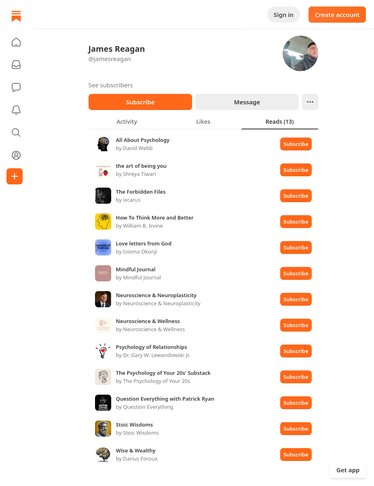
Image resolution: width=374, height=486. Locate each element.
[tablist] (203, 121)
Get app (347, 470)
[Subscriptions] (16, 64)
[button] (16, 42)
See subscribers (111, 85)
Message (247, 102)
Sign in (284, 15)
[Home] (16, 16)
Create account (337, 15)
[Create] (14, 176)
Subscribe (140, 102)
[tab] (127, 121)
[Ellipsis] (310, 102)
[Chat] (16, 87)
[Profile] (16, 155)
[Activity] (16, 110)
